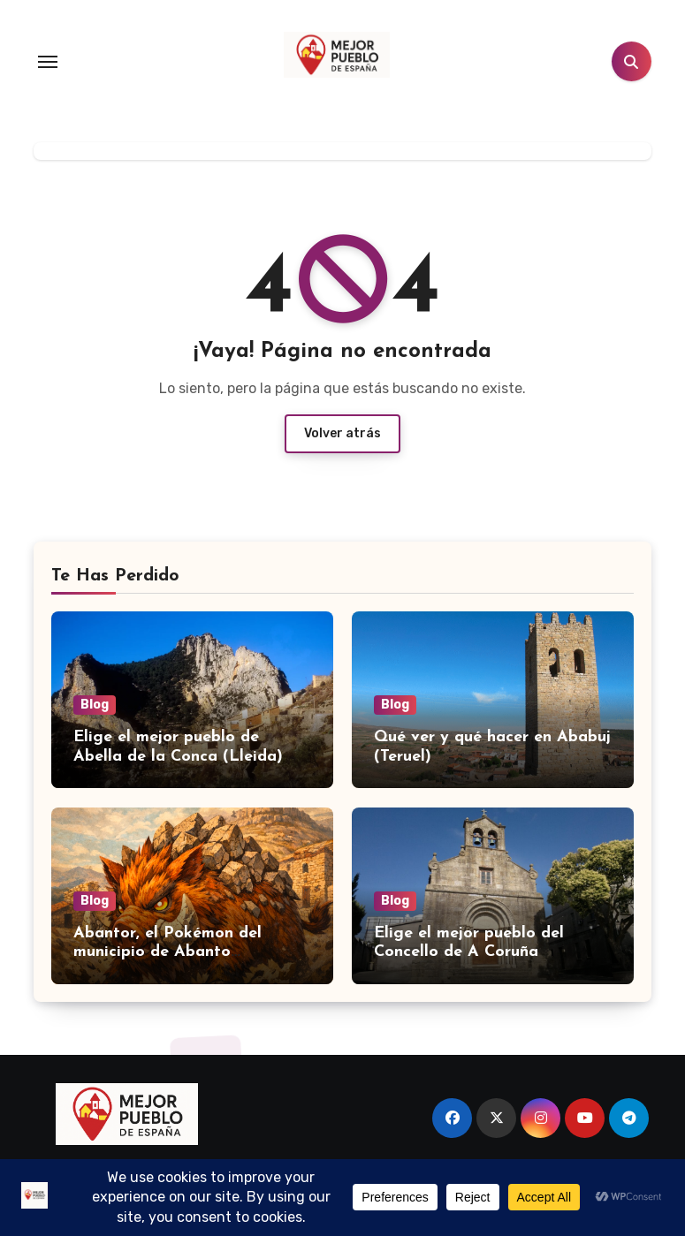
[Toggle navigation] (48, 61)
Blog (94, 704)
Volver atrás (342, 433)
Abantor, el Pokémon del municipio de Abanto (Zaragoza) (167, 952)
